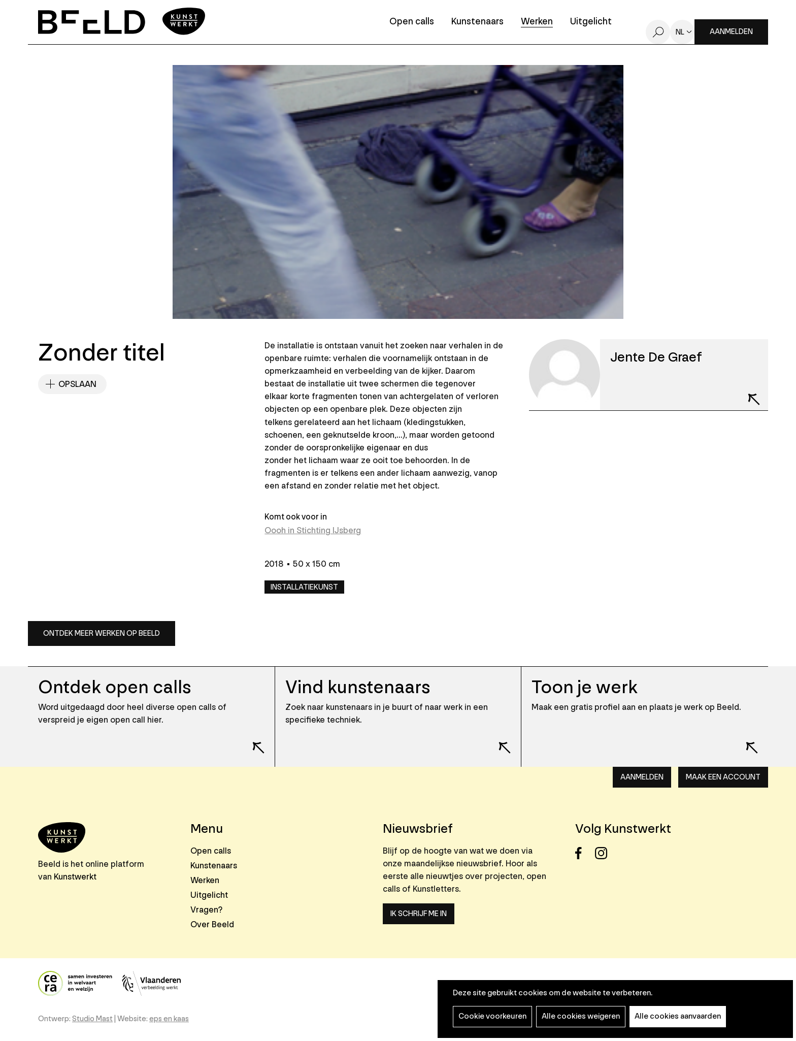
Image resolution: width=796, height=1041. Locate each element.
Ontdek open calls (114, 687)
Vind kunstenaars (357, 687)
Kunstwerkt (75, 876)
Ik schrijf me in (418, 914)
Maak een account (723, 777)
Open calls (411, 22)
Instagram (604, 853)
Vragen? (206, 909)
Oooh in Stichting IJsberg (312, 530)
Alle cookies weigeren (581, 1016)
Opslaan (77, 384)
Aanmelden (731, 32)
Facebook (584, 853)
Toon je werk (585, 687)
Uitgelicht (591, 22)
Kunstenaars (477, 22)
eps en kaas (169, 1019)
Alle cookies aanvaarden (678, 1016)
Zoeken (658, 32)
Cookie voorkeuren (492, 1016)
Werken (537, 22)
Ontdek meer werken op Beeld (101, 633)
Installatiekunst (304, 587)
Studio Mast (92, 1019)
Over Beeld (212, 924)
